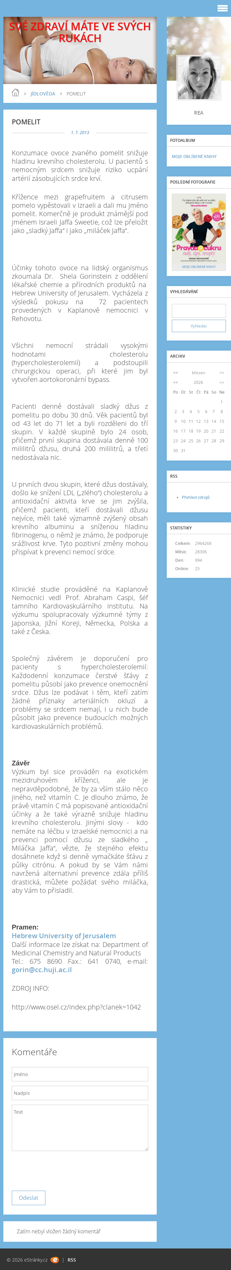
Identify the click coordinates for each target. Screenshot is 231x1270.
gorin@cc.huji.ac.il (42, 969)
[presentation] (63, 1169)
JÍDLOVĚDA (43, 93)
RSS (72, 1260)
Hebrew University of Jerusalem (64, 935)
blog (15, 92)
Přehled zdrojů (196, 497)
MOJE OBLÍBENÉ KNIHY (194, 156)
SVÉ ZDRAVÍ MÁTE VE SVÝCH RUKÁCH (80, 32)
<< (175, 372)
